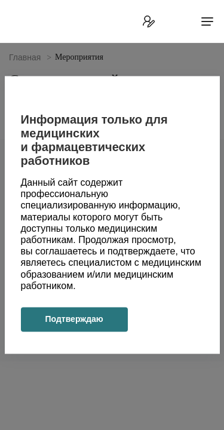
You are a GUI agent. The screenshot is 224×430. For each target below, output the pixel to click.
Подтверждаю (74, 319)
